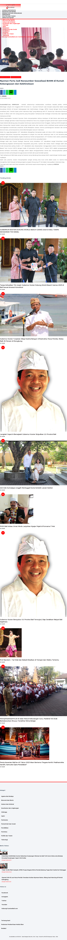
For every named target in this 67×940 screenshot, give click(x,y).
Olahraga (5, 25)
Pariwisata (5, 28)
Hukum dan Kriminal (8, 22)
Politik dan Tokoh (8, 34)
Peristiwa (5, 32)
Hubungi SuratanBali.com (9, 37)
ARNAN (4, 96)
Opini (4, 26)
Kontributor (22, 37)
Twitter (3, 900)
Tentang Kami (5, 920)
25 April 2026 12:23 (6, 881)
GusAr (3, 234)
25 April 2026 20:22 (7, 872)
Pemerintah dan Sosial (9, 29)
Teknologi (5, 35)
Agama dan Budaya (8, 19)
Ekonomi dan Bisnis (8, 20)
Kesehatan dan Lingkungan (12, 13)
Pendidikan (6, 31)
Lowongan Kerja (31, 37)
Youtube (4, 904)
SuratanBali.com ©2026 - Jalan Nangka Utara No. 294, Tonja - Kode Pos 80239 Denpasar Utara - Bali (33, 936)
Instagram (4, 896)
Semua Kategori (8, 17)
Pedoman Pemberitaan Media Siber (12, 924)
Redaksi (3, 928)
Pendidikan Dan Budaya (16, 77)
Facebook (4, 892)
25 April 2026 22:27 (6, 860)
